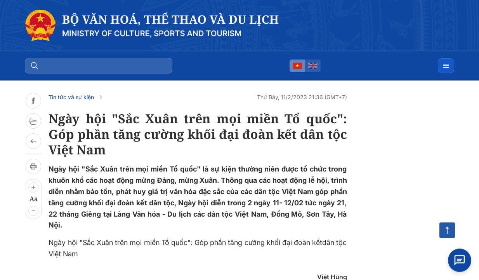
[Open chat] (459, 260)
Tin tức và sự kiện (71, 97)
